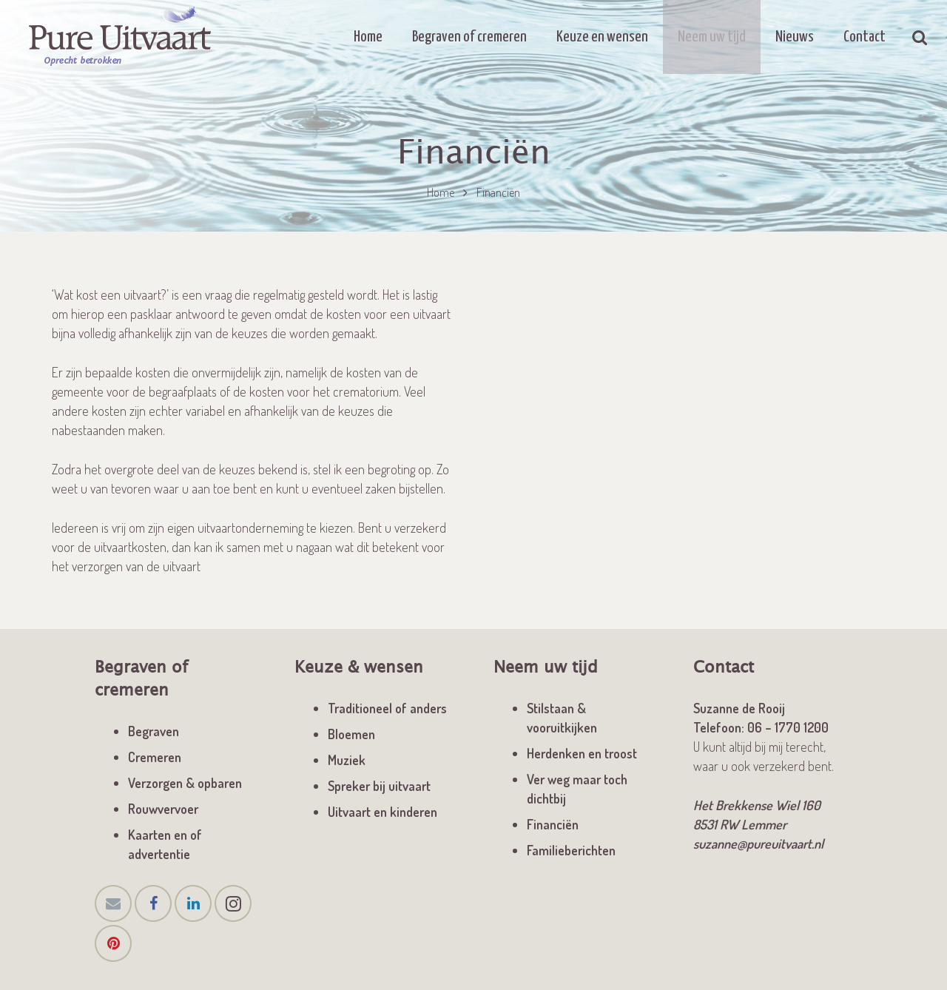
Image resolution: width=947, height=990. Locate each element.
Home (440, 192)
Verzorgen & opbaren (185, 783)
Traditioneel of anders (387, 708)
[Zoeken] (920, 36)
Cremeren (154, 757)
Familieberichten (571, 850)
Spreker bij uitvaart (379, 786)
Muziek (346, 760)
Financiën (553, 824)
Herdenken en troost (582, 753)
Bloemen (351, 734)
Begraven (153, 731)
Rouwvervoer (163, 809)
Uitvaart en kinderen (382, 812)
